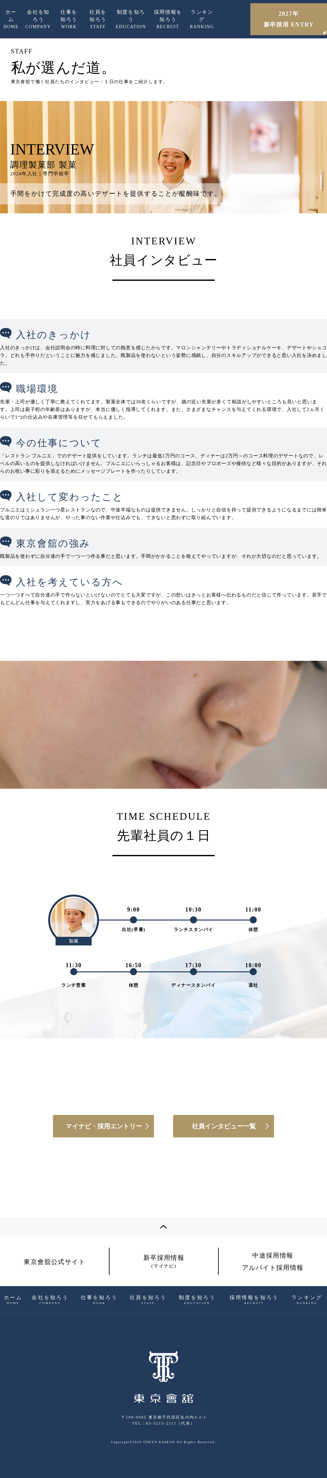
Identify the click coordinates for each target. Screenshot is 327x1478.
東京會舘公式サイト (54, 1261)
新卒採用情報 (164, 1261)
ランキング (202, 19)
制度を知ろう (131, 19)
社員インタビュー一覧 (224, 1126)
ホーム (11, 19)
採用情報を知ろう (168, 19)
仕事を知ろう (68, 19)
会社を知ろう (38, 19)
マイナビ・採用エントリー (103, 1126)
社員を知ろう (97, 19)
